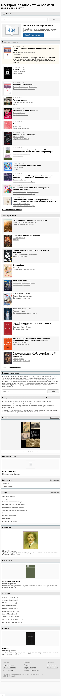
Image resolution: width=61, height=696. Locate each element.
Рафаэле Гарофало (19, 71)
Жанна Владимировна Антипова (24, 52)
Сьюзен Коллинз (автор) (10, 608)
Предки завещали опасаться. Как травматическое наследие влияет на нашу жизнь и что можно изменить (34, 200)
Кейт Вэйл (16, 267)
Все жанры (55, 492)
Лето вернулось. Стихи (11, 581)
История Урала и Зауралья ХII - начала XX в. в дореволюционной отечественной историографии (33, 151)
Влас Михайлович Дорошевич (23, 102)
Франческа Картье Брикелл (22, 327)
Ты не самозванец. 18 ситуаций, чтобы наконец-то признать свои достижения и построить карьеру (33, 177)
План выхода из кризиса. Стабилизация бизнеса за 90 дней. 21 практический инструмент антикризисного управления (34, 354)
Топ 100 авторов (7, 486)
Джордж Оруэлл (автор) (10, 597)
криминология (18, 73)
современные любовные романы (13, 507)
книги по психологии (20, 256)
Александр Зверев (19, 180)
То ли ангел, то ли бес (21, 281)
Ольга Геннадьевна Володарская (24, 283)
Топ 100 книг (6, 484)
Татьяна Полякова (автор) (10, 617)
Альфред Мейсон (19, 113)
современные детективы (21, 285)
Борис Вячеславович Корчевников (24, 222)
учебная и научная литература (12, 502)
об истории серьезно (9, 515)
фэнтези (5, 499)
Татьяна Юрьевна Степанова (22, 296)
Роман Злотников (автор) (10, 611)
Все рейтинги (54, 480)
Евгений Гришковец (9, 651)
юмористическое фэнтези (11, 474)
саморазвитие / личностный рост (24, 182)
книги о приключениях (9, 521)
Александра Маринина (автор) (12, 622)
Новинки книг (51, 665)
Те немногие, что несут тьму (24, 134)
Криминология (19, 69)
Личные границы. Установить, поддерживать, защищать (31, 251)
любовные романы (8, 496)
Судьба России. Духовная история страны (30, 220)
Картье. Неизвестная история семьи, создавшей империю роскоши (32, 324)
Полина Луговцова (19, 311)
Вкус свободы (18, 265)
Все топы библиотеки (12, 367)
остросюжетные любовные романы (25, 313)
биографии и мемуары (20, 329)
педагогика (17, 54)
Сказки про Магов (9, 471)
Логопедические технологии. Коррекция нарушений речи (33, 49)
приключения (6, 518)
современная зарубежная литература (14, 510)
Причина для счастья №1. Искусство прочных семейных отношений (31, 188)
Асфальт (5, 648)
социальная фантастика (21, 128)
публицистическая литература (23, 224)
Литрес (26, 665)
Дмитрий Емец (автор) (9, 614)
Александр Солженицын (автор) (12, 619)
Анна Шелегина (18, 167)
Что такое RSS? (52, 668)
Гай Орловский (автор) (9, 606)
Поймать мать (18, 124)
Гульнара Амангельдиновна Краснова (25, 192)
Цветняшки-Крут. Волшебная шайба (27, 165)
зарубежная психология (21, 344)
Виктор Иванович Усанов (21, 154)
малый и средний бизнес (21, 361)
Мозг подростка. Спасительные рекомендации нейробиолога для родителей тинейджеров (31, 339)
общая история (18, 156)
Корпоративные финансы (23, 85)
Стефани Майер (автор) (10, 600)
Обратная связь (8, 665)
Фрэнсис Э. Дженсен (20, 342)
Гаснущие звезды (20, 100)
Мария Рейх (17, 126)
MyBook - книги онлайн (31, 670)
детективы (5, 513)
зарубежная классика (20, 115)
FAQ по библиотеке (9, 668)
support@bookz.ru (37, 674)
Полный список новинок (12, 210)
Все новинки (54, 418)
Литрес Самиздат (30, 668)
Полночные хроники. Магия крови (26, 235)
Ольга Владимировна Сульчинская (25, 254)
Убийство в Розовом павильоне (25, 111)
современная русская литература (13, 504)
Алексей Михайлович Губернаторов (25, 87)
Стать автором (8, 670)
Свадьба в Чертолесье (22, 309)
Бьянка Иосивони (19, 238)
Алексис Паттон (18, 137)
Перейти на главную (32, 35)
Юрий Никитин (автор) (9, 603)
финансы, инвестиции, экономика (24, 89)
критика (15, 104)
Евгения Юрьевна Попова (21, 204)
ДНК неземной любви (21, 294)
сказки (15, 169)
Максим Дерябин (18, 359)
